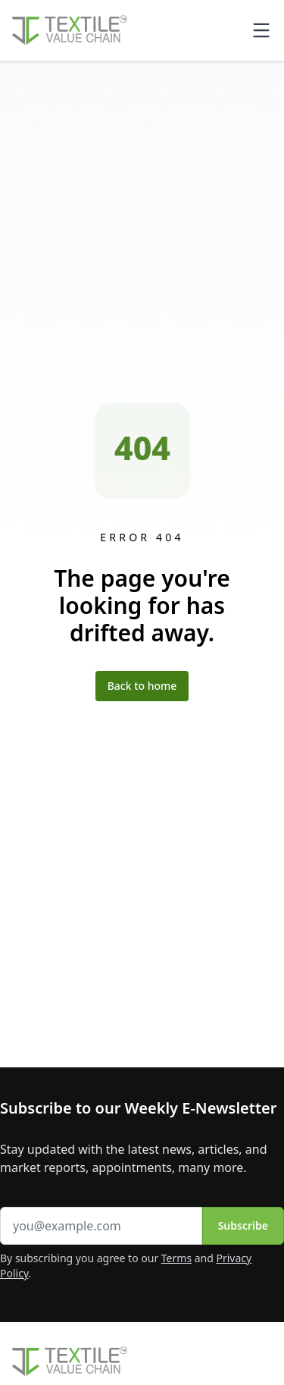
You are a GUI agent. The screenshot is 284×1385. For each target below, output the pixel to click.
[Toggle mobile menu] (261, 30)
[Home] (69, 30)
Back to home (142, 685)
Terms (176, 1258)
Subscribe (243, 1225)
